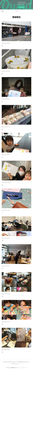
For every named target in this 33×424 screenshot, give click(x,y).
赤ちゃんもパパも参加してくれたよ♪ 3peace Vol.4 (15, 304)
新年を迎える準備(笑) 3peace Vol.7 (11, 207)
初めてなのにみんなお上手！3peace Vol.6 (13, 239)
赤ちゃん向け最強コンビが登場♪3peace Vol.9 (14, 175)
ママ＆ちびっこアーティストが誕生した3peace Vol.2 (16, 368)
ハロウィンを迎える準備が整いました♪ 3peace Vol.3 (16, 336)
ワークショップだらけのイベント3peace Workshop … (16, 45)
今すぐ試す (21, 7)
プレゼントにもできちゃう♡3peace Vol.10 (13, 142)
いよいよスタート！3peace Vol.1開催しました (14, 401)
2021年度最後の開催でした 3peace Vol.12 (13, 78)
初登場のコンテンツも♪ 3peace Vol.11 (12, 110)
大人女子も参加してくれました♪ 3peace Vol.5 (14, 272)
